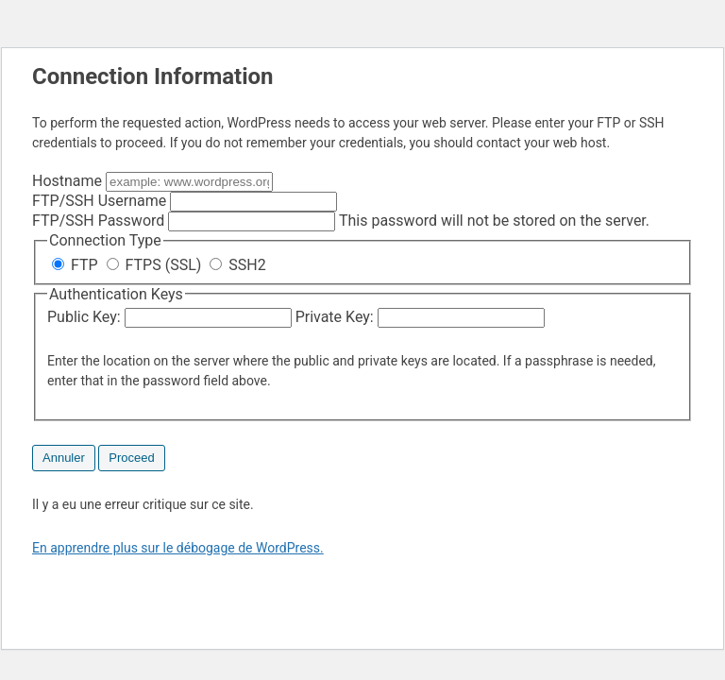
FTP (77, 265)
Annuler (63, 457)
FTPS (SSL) (156, 265)
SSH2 (237, 265)
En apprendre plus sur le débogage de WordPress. (178, 547)
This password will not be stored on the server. (340, 221)
